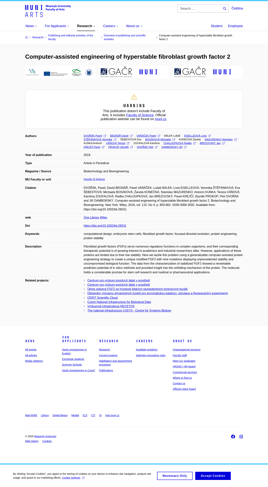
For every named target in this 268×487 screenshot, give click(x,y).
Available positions (146, 349)
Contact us (179, 383)
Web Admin (31, 441)
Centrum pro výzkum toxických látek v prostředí (118, 280)
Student (216, 26)
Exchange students (73, 359)
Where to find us (182, 377)
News (30, 341)
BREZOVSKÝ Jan (212, 143)
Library (45, 415)
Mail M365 (31, 415)
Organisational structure (186, 349)
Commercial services (185, 372)
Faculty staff (180, 355)
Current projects (108, 355)
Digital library (60, 415)
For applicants (74, 339)
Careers (144, 341)
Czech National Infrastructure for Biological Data (119, 302)
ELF (85, 415)
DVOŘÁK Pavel (95, 135)
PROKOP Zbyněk (120, 147)
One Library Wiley (95, 217)
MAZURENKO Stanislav (221, 139)
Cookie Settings (73, 479)
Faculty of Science (140, 115)
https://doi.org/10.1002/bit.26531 (105, 225)
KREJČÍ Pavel (94, 147)
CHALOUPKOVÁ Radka (179, 143)
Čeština (237, 8)
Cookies (47, 441)
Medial (75, 415)
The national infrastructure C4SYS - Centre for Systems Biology (129, 310)
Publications (106, 370)
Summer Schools (72, 364)
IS (100, 415)
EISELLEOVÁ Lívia (197, 135)
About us (182, 341)
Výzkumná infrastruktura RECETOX (111, 306)
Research (108, 341)
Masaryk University (45, 436)
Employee (235, 26)
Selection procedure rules (150, 355)
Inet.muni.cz (112, 415)
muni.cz (160, 119)
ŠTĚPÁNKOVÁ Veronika (100, 139)
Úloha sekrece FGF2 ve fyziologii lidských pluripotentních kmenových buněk (137, 289)
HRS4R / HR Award (184, 366)
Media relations (34, 360)
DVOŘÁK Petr (147, 147)
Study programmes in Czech (78, 370)
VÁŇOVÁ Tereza (118, 143)
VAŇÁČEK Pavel (148, 135)
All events (30, 349)
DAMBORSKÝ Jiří (174, 147)
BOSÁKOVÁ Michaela (160, 139)
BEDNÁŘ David (121, 135)
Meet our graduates (184, 360)
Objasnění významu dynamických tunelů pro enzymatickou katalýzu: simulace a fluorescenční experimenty (157, 293)
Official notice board (184, 388)
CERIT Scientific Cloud (102, 297)
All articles (31, 355)
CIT (93, 415)
